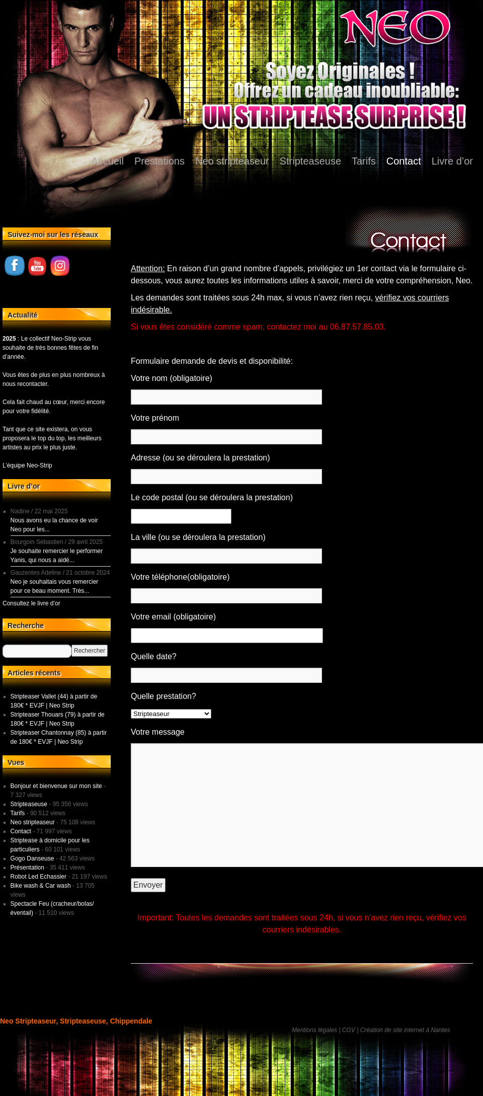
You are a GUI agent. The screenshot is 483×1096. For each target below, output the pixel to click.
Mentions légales (314, 1030)
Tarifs (364, 161)
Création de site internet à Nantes (405, 1030)
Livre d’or (452, 161)
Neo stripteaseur (232, 161)
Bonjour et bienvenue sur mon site (56, 786)
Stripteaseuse (310, 161)
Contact (403, 161)
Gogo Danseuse (32, 858)
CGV (348, 1030)
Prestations (159, 161)
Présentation (27, 867)
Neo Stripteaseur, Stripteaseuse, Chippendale (76, 1021)
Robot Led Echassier (38, 876)
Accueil (107, 161)
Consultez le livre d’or (31, 603)
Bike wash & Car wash (41, 885)
